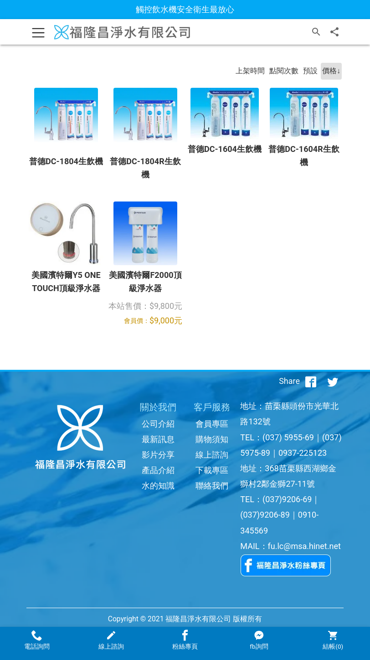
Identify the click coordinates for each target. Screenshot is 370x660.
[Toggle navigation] (38, 32)
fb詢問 (259, 640)
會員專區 (211, 423)
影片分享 (158, 454)
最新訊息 (158, 439)
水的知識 (158, 485)
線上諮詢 (211, 454)
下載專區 (211, 470)
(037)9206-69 (287, 499)
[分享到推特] (333, 381)
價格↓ (331, 70)
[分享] (334, 32)
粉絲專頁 (185, 640)
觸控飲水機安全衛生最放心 (185, 9)
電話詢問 (37, 640)
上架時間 (250, 70)
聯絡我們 (211, 485)
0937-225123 (302, 453)
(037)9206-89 (264, 514)
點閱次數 (283, 70)
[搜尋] (316, 32)
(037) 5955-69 (288, 437)
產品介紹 (158, 470)
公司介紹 (158, 423)
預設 (310, 70)
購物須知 (211, 439)
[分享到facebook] (311, 381)
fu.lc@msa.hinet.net (304, 546)
